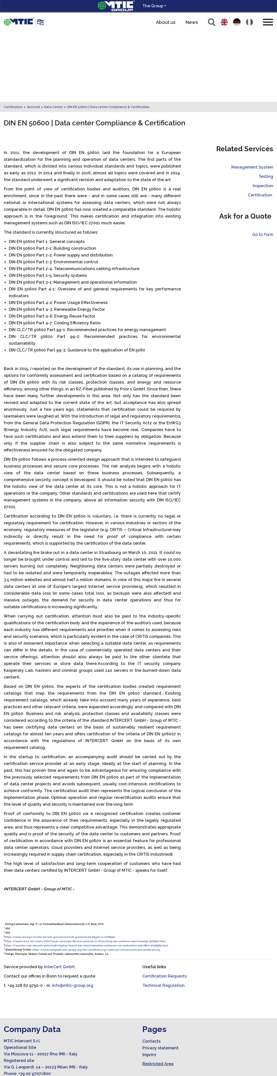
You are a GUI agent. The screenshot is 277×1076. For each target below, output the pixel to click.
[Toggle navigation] (268, 22)
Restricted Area (158, 993)
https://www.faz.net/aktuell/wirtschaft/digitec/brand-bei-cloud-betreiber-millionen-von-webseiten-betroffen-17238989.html (86, 875)
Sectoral (33, 36)
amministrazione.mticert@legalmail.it (50, 1022)
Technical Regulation (163, 915)
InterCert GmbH (59, 896)
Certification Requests (164, 905)
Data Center (53, 36)
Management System (252, 96)
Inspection (263, 115)
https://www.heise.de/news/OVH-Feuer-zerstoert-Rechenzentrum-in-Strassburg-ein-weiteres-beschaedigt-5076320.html (85, 870)
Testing (265, 106)
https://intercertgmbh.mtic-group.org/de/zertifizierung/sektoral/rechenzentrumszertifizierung (96, 879)
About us (166, 22)
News (192, 22)
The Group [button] (152, 6)
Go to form (262, 164)
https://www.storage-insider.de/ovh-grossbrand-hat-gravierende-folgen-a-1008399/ (60, 866)
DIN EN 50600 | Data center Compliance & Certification (108, 36)
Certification (13, 36)
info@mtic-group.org (72, 915)
